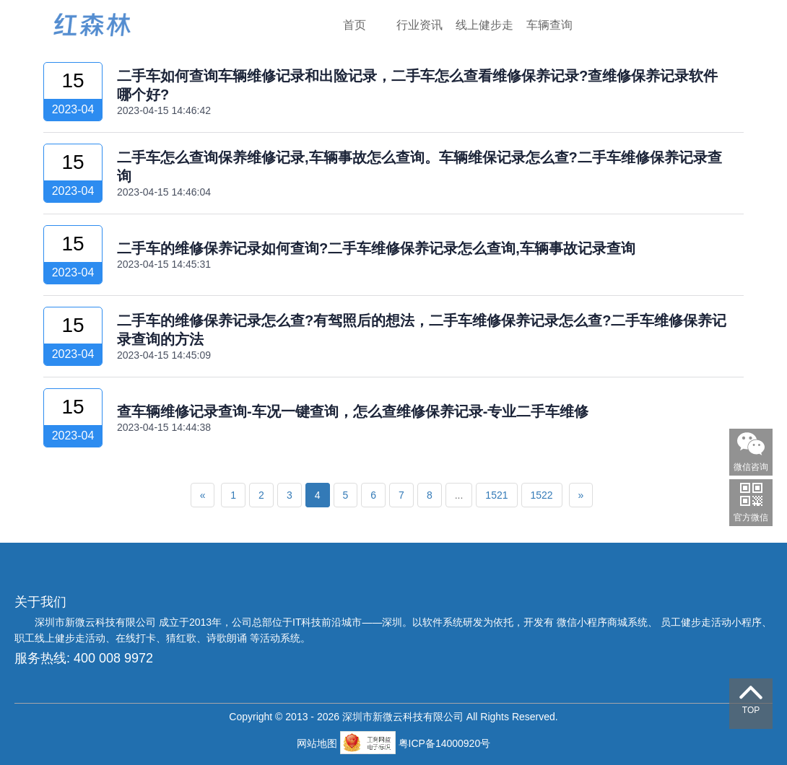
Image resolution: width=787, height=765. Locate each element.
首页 (354, 25)
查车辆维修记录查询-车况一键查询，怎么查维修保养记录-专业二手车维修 (352, 411)
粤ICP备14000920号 (445, 743)
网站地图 (318, 743)
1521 (496, 495)
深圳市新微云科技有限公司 (97, 622)
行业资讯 (419, 25)
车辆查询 (549, 25)
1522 (542, 495)
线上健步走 (484, 25)
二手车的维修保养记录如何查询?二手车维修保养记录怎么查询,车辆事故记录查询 (376, 248)
